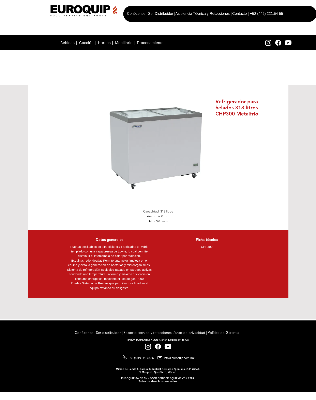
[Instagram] (268, 43)
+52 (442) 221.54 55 (266, 14)
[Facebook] (278, 43)
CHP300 (207, 246)
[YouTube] (288, 43)
